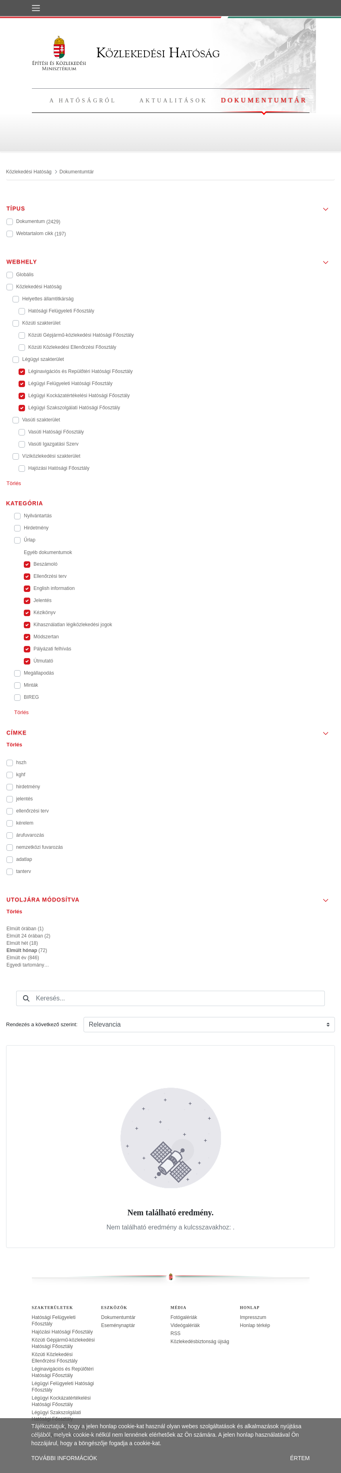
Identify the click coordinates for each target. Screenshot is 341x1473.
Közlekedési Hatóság (126, 52)
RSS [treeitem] (176, 1333)
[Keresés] (26, 998)
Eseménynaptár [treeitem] (118, 1325)
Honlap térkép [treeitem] (255, 1325)
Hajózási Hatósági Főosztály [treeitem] (62, 1332)
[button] (170, 206)
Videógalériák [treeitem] (185, 1325)
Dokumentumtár (264, 100)
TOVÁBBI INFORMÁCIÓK (64, 1458)
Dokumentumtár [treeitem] (118, 1317)
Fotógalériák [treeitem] (184, 1317)
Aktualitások (174, 101)
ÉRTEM (300, 1458)
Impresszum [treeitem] (253, 1317)
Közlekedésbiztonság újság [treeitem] (200, 1341)
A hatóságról (83, 101)
